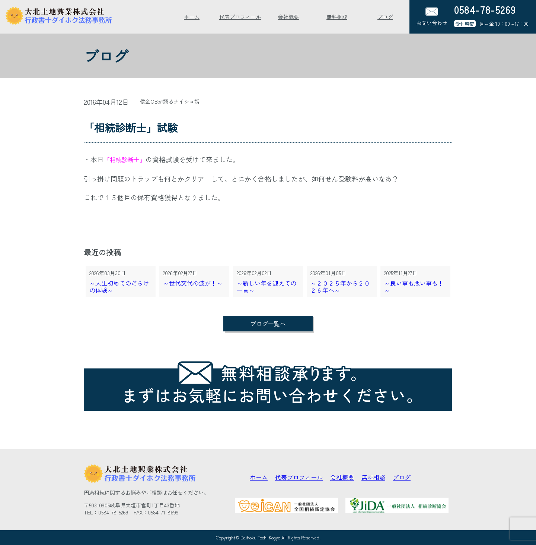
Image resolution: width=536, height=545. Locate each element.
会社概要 (288, 17)
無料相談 (336, 17)
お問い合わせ (431, 16)
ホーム (192, 17)
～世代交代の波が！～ (193, 283)
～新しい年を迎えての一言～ (266, 287)
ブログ (385, 17)
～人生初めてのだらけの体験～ (119, 287)
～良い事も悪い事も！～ (414, 287)
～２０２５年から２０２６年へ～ (340, 287)
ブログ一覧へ (268, 323)
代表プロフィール (240, 17)
